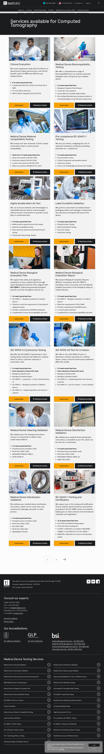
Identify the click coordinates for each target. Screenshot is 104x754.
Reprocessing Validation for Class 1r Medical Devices (77, 676)
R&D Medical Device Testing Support (27, 682)
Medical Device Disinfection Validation (77, 664)
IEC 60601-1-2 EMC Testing (27, 724)
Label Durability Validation (27, 718)
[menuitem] (79, 3)
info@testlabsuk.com (17, 608)
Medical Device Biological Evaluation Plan (27, 688)
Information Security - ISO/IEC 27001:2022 (67, 649)
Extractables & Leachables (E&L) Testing (77, 688)
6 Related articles (85, 172)
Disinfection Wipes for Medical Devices (27, 741)
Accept (93, 744)
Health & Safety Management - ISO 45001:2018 (68, 644)
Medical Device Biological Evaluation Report (77, 700)
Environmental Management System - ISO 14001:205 (70, 646)
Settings (93, 748)
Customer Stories (83, 10)
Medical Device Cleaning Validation (27, 664)
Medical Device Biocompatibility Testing (27, 694)
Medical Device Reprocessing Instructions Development (27, 676)
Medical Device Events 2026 (65, 10)
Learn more (19, 105)
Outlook (51, 10)
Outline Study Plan (40, 10)
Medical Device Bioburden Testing (77, 682)
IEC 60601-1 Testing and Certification (77, 724)
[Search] (99, 3)
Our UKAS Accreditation (12, 641)
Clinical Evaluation (27, 706)
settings (63, 749)
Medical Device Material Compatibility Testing (27, 712)
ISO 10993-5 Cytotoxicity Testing (77, 694)
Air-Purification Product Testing (27, 730)
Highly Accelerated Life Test (77, 712)
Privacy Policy (8, 621)
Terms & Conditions (10, 618)
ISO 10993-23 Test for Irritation (27, 700)
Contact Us (78, 3)
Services (29, 10)
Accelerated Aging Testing (77, 706)
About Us (21, 10)
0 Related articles (40, 105)
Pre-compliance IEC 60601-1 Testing (77, 718)
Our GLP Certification (35, 641)
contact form (18, 613)
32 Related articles (40, 466)
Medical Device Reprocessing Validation (77, 670)
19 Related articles (85, 105)
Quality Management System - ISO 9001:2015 (68, 641)
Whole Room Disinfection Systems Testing (77, 730)
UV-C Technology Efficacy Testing (27, 735)
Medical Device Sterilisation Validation (27, 670)
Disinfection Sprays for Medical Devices (77, 735)
